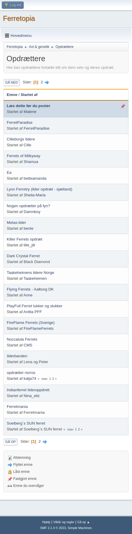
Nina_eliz (32, 396)
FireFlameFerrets (39, 328)
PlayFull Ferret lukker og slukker (34, 306)
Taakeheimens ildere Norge (30, 272)
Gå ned (11, 82)
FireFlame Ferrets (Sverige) (31, 322)
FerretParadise (19, 122)
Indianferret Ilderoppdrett (28, 390)
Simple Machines (80, 528)
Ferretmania (17, 406)
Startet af (28, 94)
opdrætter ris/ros (21, 372)
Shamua (31, 161)
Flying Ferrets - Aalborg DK (30, 289)
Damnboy (32, 212)
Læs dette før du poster (28, 106)
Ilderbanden (17, 356)
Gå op (10, 442)
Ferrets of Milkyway (23, 156)
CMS (28, 345)
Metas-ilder (16, 222)
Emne (12, 94)
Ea (9, 172)
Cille (27, 145)
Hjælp (46, 522)
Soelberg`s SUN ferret (26, 423)
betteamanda (35, 178)
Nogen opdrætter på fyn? (28, 206)
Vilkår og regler (63, 522)
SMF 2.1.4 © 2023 (53, 528)
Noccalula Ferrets (22, 339)
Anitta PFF (32, 312)
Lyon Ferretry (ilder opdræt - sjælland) (39, 189)
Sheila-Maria (35, 195)
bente (28, 228)
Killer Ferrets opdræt (24, 239)
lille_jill (29, 245)
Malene (30, 111)
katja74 (30, 378)
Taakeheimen (35, 278)
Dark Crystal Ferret (23, 256)
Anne (27, 295)
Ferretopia (19, 18)
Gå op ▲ (83, 522)
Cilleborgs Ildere (21, 139)
